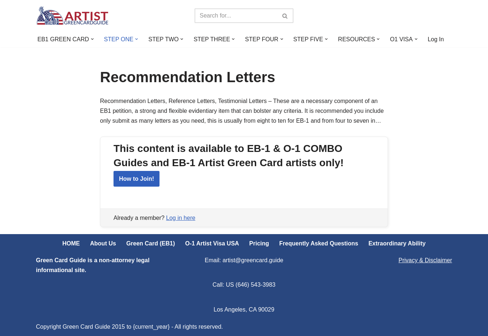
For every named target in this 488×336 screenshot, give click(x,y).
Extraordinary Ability (397, 243)
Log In (436, 39)
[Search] (236, 15)
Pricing (259, 243)
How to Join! (136, 179)
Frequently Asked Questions (318, 243)
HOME (71, 243)
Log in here (180, 218)
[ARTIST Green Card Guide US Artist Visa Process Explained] (72, 16)
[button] (92, 39)
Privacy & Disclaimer (425, 260)
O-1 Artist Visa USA (212, 243)
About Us (103, 243)
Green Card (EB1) (150, 243)
